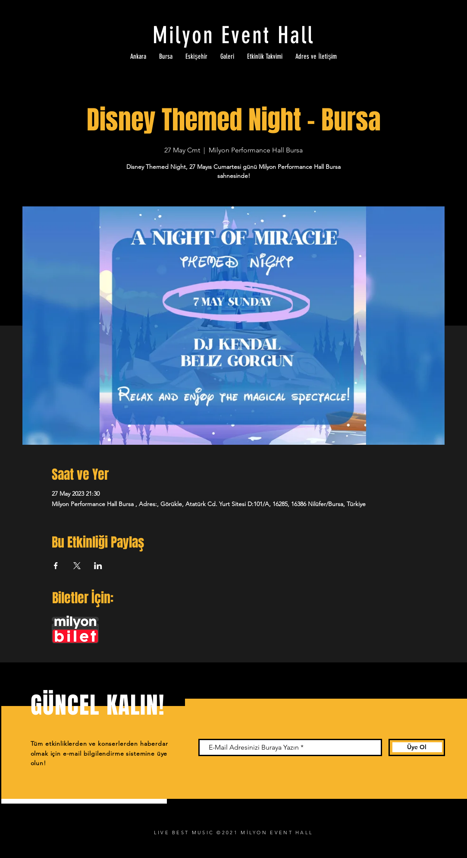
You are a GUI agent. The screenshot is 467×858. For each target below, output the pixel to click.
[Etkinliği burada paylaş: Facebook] (56, 565)
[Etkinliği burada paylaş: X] (77, 565)
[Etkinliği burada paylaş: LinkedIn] (98, 565)
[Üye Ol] (417, 747)
